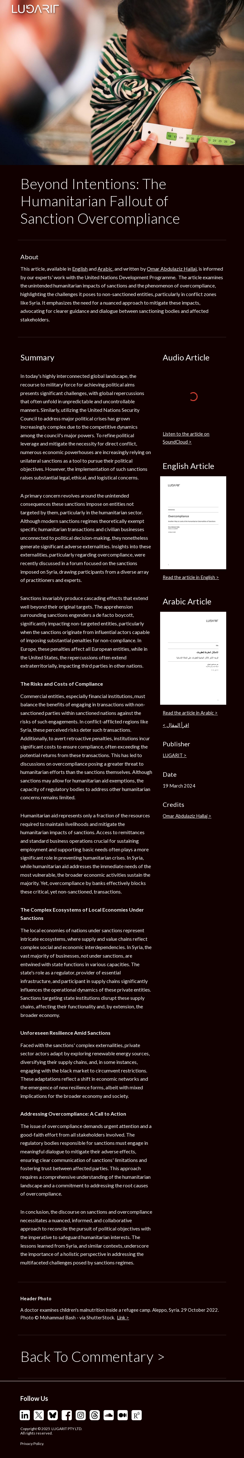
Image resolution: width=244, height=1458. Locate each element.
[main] (122, 201)
